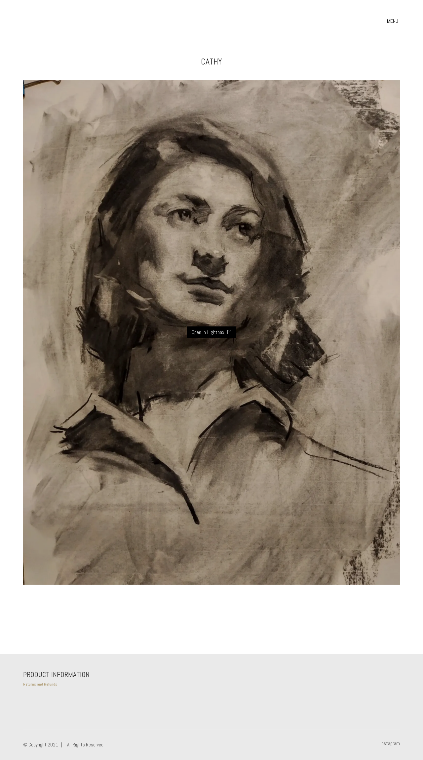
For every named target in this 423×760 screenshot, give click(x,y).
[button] (393, 21)
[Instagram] (390, 743)
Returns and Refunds (40, 684)
